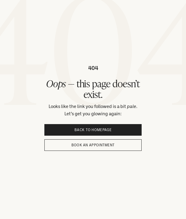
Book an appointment (93, 145)
